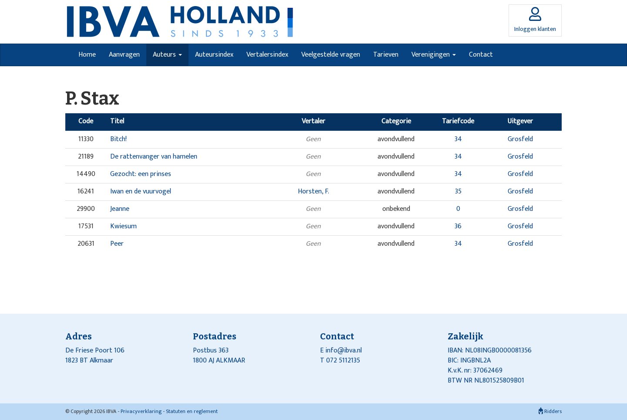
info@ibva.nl (343, 350)
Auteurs (167, 55)
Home (87, 55)
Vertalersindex (267, 55)
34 (458, 139)
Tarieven (385, 55)
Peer (117, 244)
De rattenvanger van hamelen (153, 157)
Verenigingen (433, 55)
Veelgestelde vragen (330, 55)
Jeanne (119, 209)
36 (458, 226)
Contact (481, 55)
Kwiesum (123, 226)
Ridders (550, 411)
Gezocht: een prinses (140, 174)
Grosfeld (520, 139)
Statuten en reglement (192, 411)
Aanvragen (124, 55)
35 (458, 191)
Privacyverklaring (141, 411)
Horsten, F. (313, 191)
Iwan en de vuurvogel (140, 191)
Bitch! (118, 139)
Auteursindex (214, 55)
